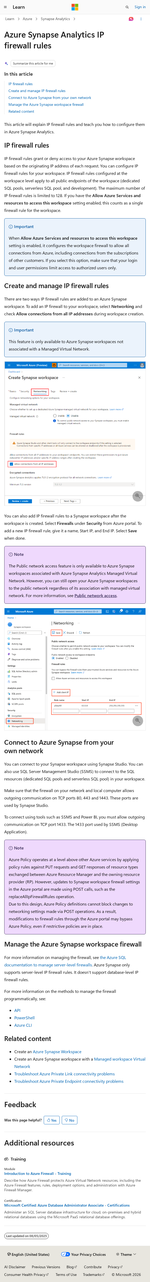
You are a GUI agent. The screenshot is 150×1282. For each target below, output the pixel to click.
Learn (9, 18)
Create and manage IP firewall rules (36, 90)
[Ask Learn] (131, 19)
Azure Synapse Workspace (57, 1051)
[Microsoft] (75, 7)
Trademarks (92, 1274)
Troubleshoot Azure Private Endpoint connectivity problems (68, 1081)
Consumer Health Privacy (24, 1274)
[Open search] (127, 7)
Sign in (140, 6)
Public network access (95, 595)
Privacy (114, 1266)
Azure (27, 18)
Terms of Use (66, 1274)
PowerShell (24, 1017)
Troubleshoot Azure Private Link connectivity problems (64, 1073)
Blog (70, 1266)
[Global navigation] (5, 7)
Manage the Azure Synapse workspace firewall (45, 104)
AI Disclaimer (14, 1266)
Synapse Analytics (55, 18)
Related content (21, 111)
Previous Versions (46, 1266)
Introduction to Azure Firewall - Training (37, 1173)
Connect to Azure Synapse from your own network (49, 97)
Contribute (93, 1266)
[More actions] (141, 19)
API (17, 1010)
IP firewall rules (20, 83)
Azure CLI (23, 1025)
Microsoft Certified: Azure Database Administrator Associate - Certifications (67, 1205)
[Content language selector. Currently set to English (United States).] (28, 1254)
